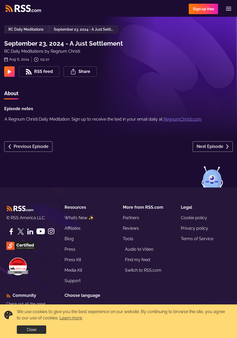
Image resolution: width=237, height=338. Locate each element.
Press (70, 249)
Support (73, 280)
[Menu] (228, 9)
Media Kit (73, 270)
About (11, 93)
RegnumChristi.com (183, 119)
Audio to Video (139, 249)
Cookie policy (194, 217)
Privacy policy (194, 228)
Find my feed (137, 259)
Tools (128, 238)
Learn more (71, 317)
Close (31, 330)
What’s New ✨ (79, 217)
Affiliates (73, 228)
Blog (69, 238)
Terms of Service (197, 238)
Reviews (131, 228)
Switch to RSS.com (143, 270)
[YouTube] (40, 231)
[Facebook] (11, 231)
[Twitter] (21, 231)
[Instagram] (51, 231)
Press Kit (73, 259)
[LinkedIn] (30, 231)
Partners (131, 217)
